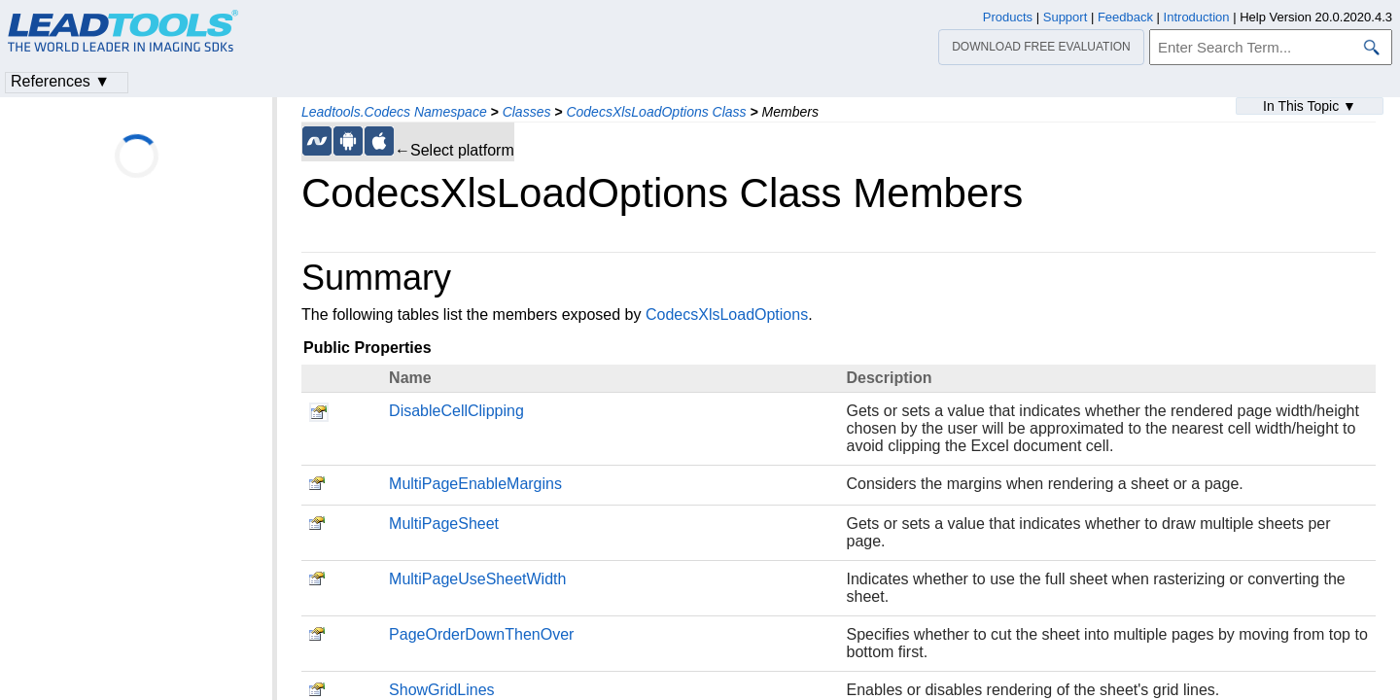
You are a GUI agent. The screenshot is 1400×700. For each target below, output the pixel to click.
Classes (527, 112)
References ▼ (60, 81)
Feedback (1125, 17)
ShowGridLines (442, 690)
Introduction (1197, 17)
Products (1007, 17)
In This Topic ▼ (1309, 106)
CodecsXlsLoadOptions (727, 314)
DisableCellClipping (456, 410)
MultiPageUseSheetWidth (477, 579)
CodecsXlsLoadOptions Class (656, 112)
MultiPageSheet (444, 523)
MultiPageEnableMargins (475, 483)
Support (1065, 17)
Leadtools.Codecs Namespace (394, 112)
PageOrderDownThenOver (481, 634)
